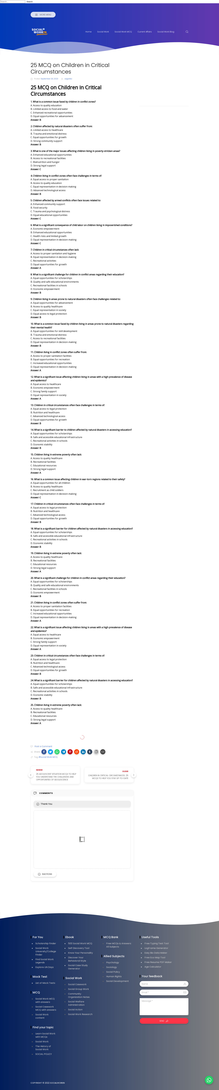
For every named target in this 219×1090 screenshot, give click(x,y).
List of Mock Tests (45, 983)
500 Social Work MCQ (80, 943)
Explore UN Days (44, 967)
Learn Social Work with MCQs (45, 1035)
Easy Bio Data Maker (155, 952)
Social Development (117, 981)
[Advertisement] (164, 82)
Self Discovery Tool (78, 948)
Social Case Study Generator (78, 967)
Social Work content (41, 1016)
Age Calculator (152, 966)
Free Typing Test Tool (156, 943)
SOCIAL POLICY (43, 1054)
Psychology (112, 962)
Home (88, 31)
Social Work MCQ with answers (45, 1000)
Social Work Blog (165, 31)
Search (30, 2)
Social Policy (113, 972)
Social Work (103, 31)
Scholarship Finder (45, 943)
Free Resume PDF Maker (158, 962)
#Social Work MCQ (48, 757)
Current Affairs (145, 31)
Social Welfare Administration (76, 1003)
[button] (44, 751)
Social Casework (77, 984)
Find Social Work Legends (44, 961)
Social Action (75, 1009)
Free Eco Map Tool (154, 957)
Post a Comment (43, 746)
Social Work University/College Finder (45, 951)
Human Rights (114, 976)
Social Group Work (78, 989)
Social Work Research (80, 1014)
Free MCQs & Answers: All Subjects (118, 945)
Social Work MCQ (123, 31)
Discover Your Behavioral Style (77, 959)
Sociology (111, 967)
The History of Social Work (43, 1048)
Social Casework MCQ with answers (45, 1008)
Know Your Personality (80, 952)
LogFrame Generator (156, 948)
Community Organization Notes (79, 995)
